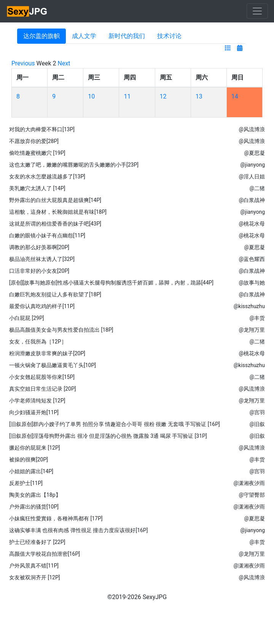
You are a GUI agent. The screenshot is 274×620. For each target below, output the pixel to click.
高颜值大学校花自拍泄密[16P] (44, 554)
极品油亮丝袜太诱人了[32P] (42, 259)
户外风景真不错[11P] (34, 566)
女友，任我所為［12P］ (38, 342)
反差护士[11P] (26, 483)
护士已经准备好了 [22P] (37, 542)
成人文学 (84, 36)
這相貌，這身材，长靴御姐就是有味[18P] (58, 212)
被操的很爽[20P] (28, 459)
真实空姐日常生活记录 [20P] (42, 389)
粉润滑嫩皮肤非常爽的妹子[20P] (47, 353)
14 (234, 96)
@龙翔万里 (252, 330)
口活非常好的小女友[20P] (39, 271)
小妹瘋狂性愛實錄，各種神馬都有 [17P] (55, 518)
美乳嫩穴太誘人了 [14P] (37, 188)
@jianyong (252, 165)
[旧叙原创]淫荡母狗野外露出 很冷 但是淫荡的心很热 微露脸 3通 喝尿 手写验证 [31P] (108, 436)
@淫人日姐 (252, 176)
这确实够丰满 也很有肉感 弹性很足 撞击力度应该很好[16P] (78, 530)
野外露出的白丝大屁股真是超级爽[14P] (55, 200)
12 (163, 96)
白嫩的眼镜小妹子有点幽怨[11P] (47, 235)
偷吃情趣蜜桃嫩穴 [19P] (37, 153)
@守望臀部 (252, 495)
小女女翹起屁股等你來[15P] (42, 377)
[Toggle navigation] (257, 11)
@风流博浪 (252, 129)
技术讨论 (169, 36)
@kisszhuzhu (249, 306)
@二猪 (257, 188)
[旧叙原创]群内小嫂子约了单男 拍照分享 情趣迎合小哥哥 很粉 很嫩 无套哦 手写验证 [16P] (114, 424)
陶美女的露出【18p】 (35, 495)
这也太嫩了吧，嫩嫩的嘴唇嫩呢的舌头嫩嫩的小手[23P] (74, 165)
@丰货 (257, 318)
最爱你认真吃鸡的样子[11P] (42, 306)
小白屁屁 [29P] (26, 318)
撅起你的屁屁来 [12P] (34, 448)
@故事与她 (252, 283)
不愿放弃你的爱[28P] (34, 141)
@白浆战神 (252, 200)
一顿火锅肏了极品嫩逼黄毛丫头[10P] (52, 365)
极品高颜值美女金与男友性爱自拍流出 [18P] (61, 330)
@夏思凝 (254, 153)
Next (64, 63)
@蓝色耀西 (252, 259)
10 (91, 96)
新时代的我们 (126, 36)
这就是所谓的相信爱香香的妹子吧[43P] (55, 224)
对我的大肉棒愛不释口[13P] (42, 129)
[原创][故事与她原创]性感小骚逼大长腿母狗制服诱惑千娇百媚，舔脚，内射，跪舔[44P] (111, 283)
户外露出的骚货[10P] (34, 507)
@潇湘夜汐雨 (249, 483)
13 (199, 96)
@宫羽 (257, 412)
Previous (23, 63)
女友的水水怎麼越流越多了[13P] (47, 176)
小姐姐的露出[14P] (31, 471)
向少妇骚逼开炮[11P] (34, 412)
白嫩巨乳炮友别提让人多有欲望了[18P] (55, 294)
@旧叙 (257, 424)
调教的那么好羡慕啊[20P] (39, 247)
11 (127, 96)
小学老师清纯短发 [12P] (37, 400)
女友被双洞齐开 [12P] (34, 577)
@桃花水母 (252, 224)
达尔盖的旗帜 (41, 36)
